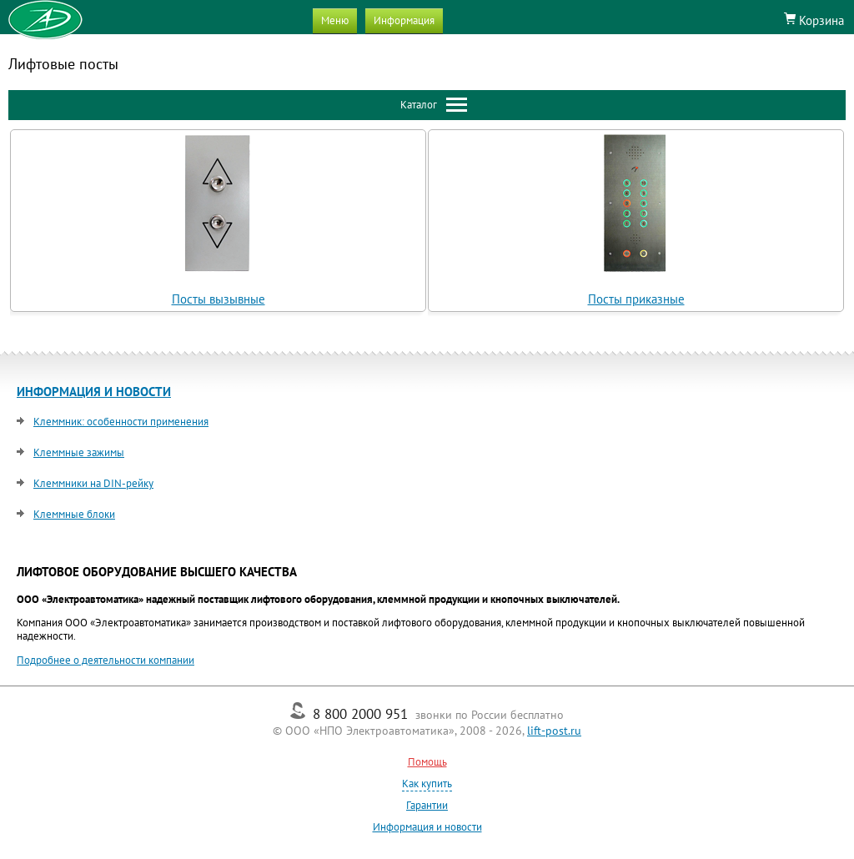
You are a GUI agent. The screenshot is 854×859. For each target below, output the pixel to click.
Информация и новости (427, 827)
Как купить (427, 783)
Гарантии (427, 805)
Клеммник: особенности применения (120, 421)
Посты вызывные (218, 299)
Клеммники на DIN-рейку (93, 483)
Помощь (427, 762)
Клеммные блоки (74, 514)
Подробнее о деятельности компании (105, 660)
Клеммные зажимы (78, 452)
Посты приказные (636, 299)
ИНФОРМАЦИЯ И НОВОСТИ (94, 391)
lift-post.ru (554, 730)
